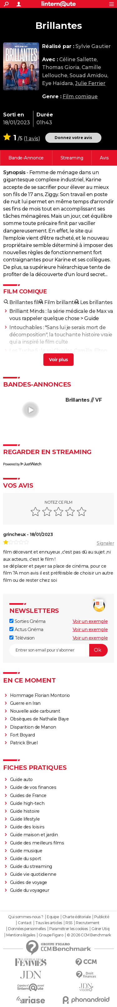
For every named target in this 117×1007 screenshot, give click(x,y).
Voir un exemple (90, 621)
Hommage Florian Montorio (40, 695)
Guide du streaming (31, 866)
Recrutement (88, 923)
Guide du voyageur (29, 890)
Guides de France (28, 795)
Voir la (26, 158)
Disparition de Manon (33, 727)
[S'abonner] (58, 650)
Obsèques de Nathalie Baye (39, 719)
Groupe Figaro (51, 935)
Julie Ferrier (90, 83)
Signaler (105, 543)
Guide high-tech (27, 803)
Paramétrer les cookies (68, 929)
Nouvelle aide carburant (35, 711)
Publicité (101, 917)
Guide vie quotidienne (33, 874)
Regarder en (72, 158)
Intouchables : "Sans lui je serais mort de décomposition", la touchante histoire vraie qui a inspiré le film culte (60, 334)
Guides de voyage (28, 882)
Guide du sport (25, 858)
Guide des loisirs (27, 827)
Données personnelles (27, 929)
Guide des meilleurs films (37, 843)
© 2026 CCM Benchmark (89, 935)
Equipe (53, 917)
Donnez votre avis (73, 137)
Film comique (80, 96)
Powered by (22, 464)
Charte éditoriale (76, 917)
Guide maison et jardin (34, 835)
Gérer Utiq (100, 929)
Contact (25, 923)
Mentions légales (20, 935)
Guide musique (26, 851)
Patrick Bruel (24, 743)
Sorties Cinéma (27, 621)
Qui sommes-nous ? (25, 917)
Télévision (22, 638)
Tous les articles (48, 923)
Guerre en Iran (25, 703)
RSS (69, 923)
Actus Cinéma (26, 629)
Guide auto (21, 779)
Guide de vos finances (33, 787)
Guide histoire (25, 811)
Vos (104, 158)
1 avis (32, 139)
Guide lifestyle (25, 819)
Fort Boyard (22, 735)
